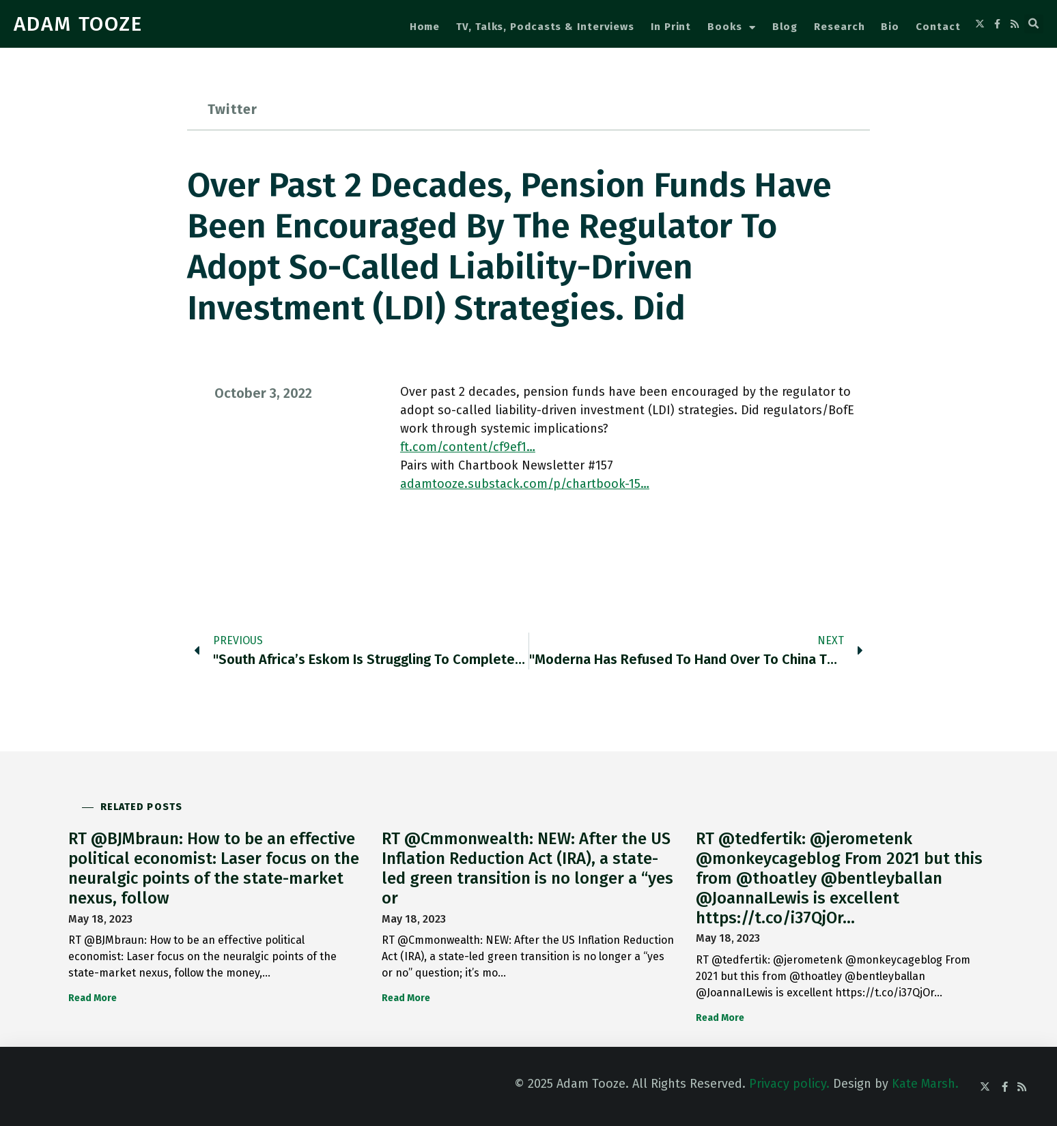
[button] (1033, 23)
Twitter (232, 109)
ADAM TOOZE (78, 24)
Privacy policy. (789, 1083)
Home (425, 26)
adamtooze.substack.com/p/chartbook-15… (524, 483)
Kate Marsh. (925, 1083)
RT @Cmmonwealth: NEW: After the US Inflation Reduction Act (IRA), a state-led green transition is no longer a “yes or (527, 868)
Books (731, 27)
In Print (671, 26)
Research (839, 26)
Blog (785, 26)
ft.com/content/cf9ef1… (467, 446)
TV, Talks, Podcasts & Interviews (545, 26)
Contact (938, 26)
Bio (890, 26)
